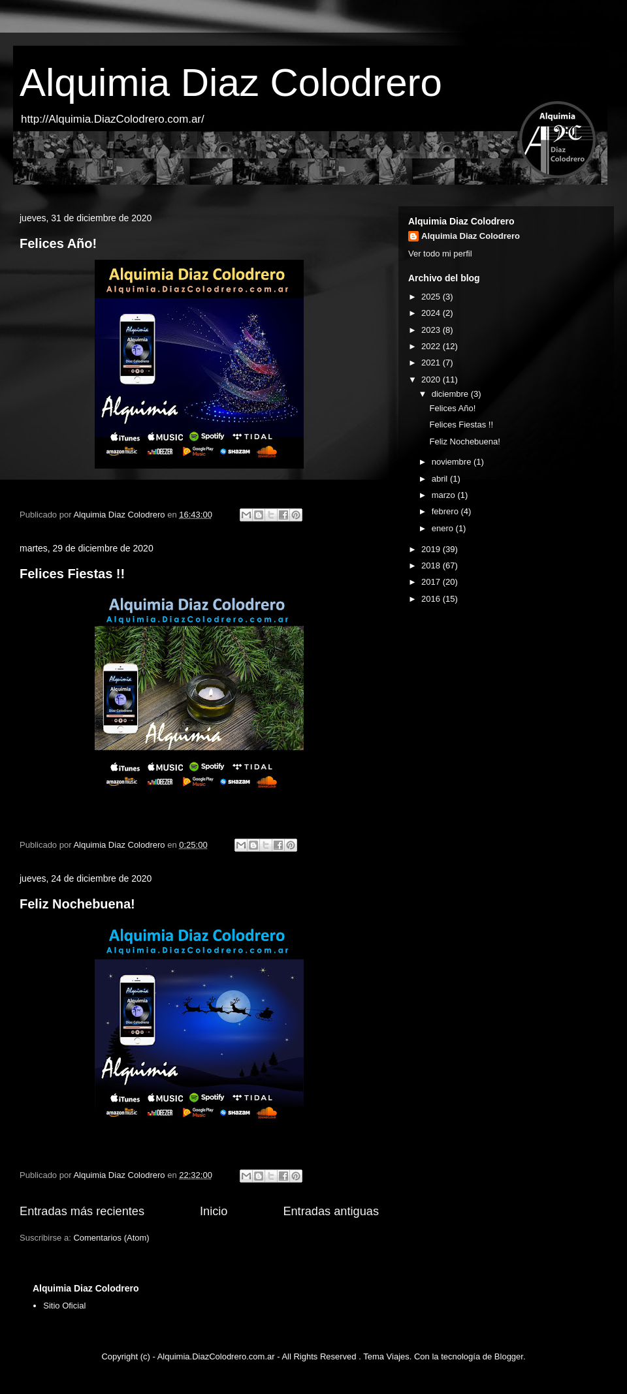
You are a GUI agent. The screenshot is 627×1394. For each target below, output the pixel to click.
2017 (432, 582)
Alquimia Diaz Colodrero (231, 82)
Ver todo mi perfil (440, 253)
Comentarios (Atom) (111, 1238)
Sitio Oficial (64, 1305)
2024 (432, 313)
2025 (432, 297)
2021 (432, 362)
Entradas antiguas (331, 1211)
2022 (432, 346)
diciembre (451, 394)
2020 (432, 379)
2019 (432, 549)
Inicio (213, 1211)
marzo (445, 495)
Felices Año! (58, 243)
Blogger (508, 1356)
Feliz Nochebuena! (77, 904)
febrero (446, 511)
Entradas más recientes (82, 1211)
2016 (432, 599)
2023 (432, 330)
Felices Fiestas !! (72, 573)
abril (441, 479)
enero (444, 528)
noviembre (453, 462)
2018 (432, 565)
